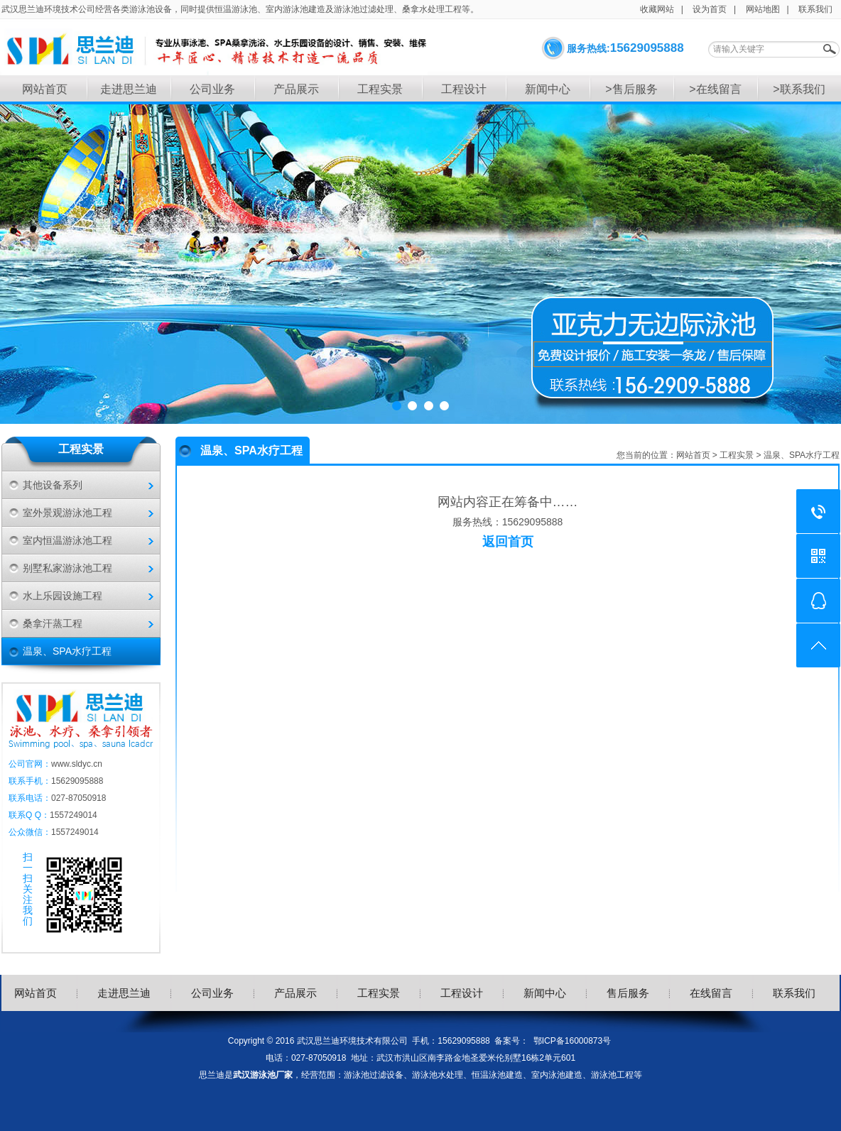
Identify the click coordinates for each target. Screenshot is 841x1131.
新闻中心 (547, 89)
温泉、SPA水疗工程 (67, 651)
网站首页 (44, 89)
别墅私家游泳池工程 (67, 568)
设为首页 (710, 9)
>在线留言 (715, 89)
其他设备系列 (52, 485)
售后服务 (628, 993)
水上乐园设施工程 (62, 595)
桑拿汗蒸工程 (52, 623)
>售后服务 (631, 89)
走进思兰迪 (128, 89)
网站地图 (763, 9)
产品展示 (296, 89)
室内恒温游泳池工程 (67, 540)
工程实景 (380, 89)
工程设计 (464, 89)
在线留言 (711, 993)
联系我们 (815, 9)
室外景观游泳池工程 (67, 512)
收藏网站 (657, 9)
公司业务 (212, 89)
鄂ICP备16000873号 (572, 1041)
